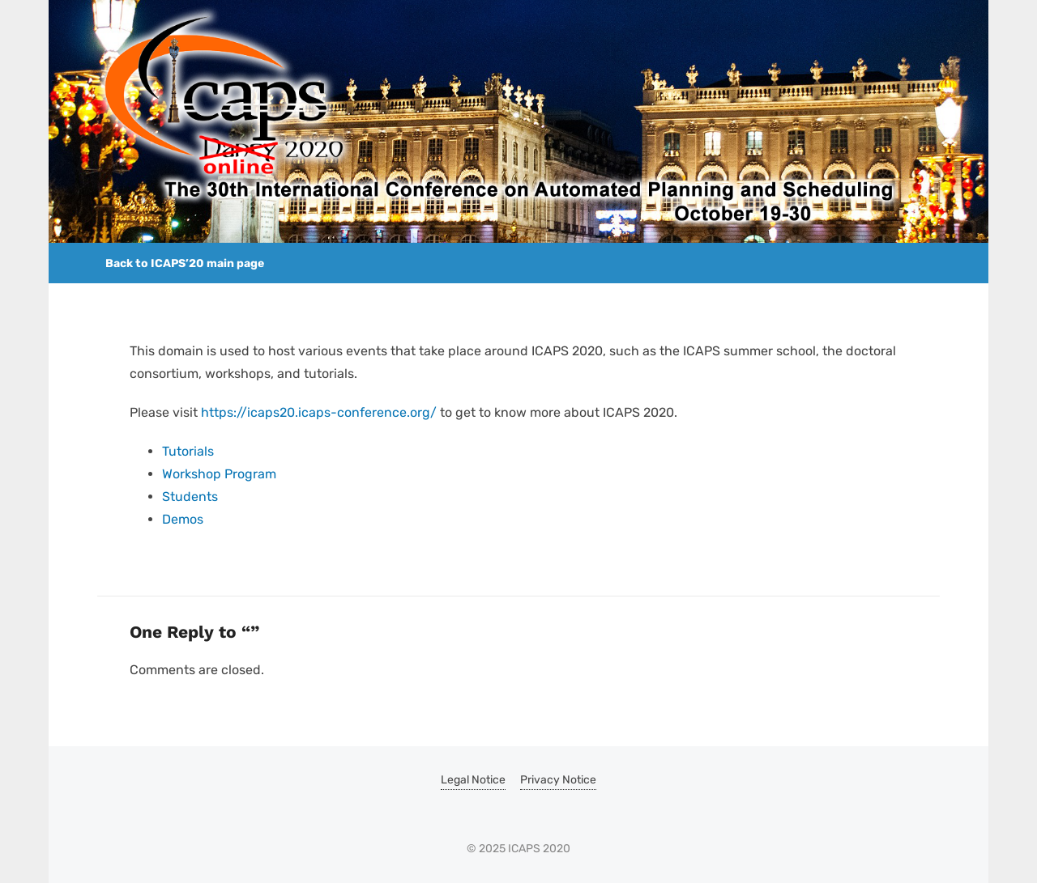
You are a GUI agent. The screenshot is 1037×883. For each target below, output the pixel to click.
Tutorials (188, 451)
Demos (182, 519)
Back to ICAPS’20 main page (184, 263)
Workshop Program (219, 474)
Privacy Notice (558, 780)
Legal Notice (473, 780)
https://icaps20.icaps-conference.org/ (319, 412)
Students (190, 496)
